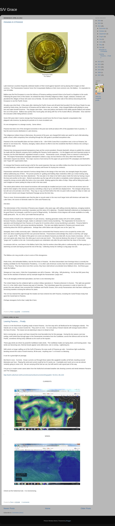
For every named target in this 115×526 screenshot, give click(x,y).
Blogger (68, 521)
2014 (99, 26)
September (102, 34)
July (100, 39)
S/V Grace (8, 9)
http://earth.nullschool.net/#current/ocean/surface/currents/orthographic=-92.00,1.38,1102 (34, 375)
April (100, 47)
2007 (99, 75)
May (100, 44)
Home (47, 508)
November (102, 28)
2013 (99, 61)
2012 (99, 64)
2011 (99, 67)
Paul (99, 93)
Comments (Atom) (17, 512)
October (102, 31)
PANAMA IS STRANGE (13, 22)
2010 (99, 69)
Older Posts (86, 508)
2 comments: (26, 311)
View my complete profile (98, 98)
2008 (99, 72)
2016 (99, 20)
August (101, 36)
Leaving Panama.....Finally (14, 321)
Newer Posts (9, 508)
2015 (99, 23)
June (101, 42)
